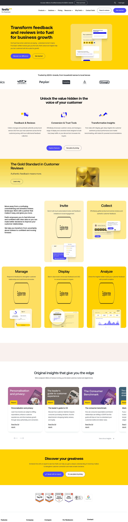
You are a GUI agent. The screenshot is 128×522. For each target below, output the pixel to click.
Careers (28, 500)
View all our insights (106, 406)
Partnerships (30, 505)
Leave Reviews (67, 496)
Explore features (54, 148)
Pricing (60, 10)
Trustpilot (47, 492)
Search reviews (104, 10)
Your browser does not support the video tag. (91, 42)
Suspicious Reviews (69, 505)
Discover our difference (20, 56)
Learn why (16, 181)
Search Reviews (68, 500)
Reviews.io (48, 500)
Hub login (121, 3)
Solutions (51, 10)
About (28, 492)
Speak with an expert (53, 441)
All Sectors (4, 509)
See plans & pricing (72, 148)
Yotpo (46, 505)
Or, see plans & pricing (75, 441)
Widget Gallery (5, 492)
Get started (120, 10)
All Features (4, 500)
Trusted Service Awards (8, 496)
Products (41, 10)
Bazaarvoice (48, 496)
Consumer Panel (68, 509)
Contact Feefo (90, 10)
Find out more (81, 3)
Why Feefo (78, 10)
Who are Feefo (67, 492)
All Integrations (5, 505)
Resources (68, 10)
